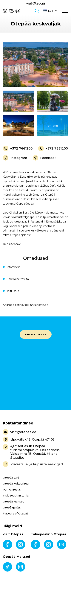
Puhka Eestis (12, 489)
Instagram (15, 158)
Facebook (44, 158)
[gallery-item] (35, 64)
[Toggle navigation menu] (65, 11)
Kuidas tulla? (35, 334)
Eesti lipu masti (46, 217)
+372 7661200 (18, 148)
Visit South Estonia (16, 495)
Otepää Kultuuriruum (17, 483)
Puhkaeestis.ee (38, 305)
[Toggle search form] (37, 11)
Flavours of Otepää (15, 513)
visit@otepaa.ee (19, 432)
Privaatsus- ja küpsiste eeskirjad (33, 464)
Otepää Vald (11, 477)
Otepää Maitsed (13, 501)
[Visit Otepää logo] (35, 3)
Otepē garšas (12, 507)
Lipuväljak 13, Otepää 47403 (29, 439)
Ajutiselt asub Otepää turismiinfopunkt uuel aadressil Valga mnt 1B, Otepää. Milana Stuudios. (32, 451)
